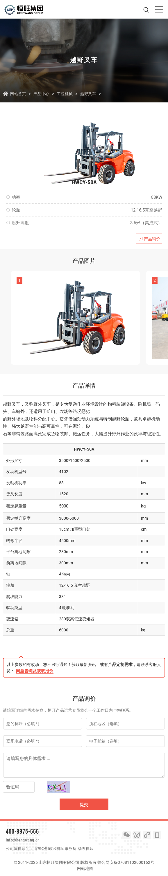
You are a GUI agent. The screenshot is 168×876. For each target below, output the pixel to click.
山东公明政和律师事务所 (55, 848)
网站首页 (18, 94)
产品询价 (152, 238)
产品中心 (41, 94)
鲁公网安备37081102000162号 (125, 862)
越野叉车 (88, 94)
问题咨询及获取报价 (34, 671)
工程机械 (65, 94)
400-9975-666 (22, 831)
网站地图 (85, 868)
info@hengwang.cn (23, 840)
